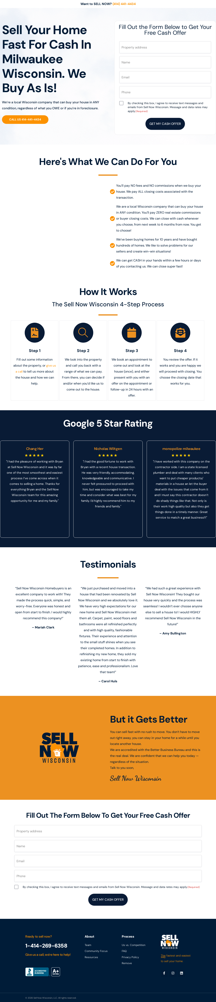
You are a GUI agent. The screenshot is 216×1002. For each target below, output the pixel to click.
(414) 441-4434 (124, 4)
